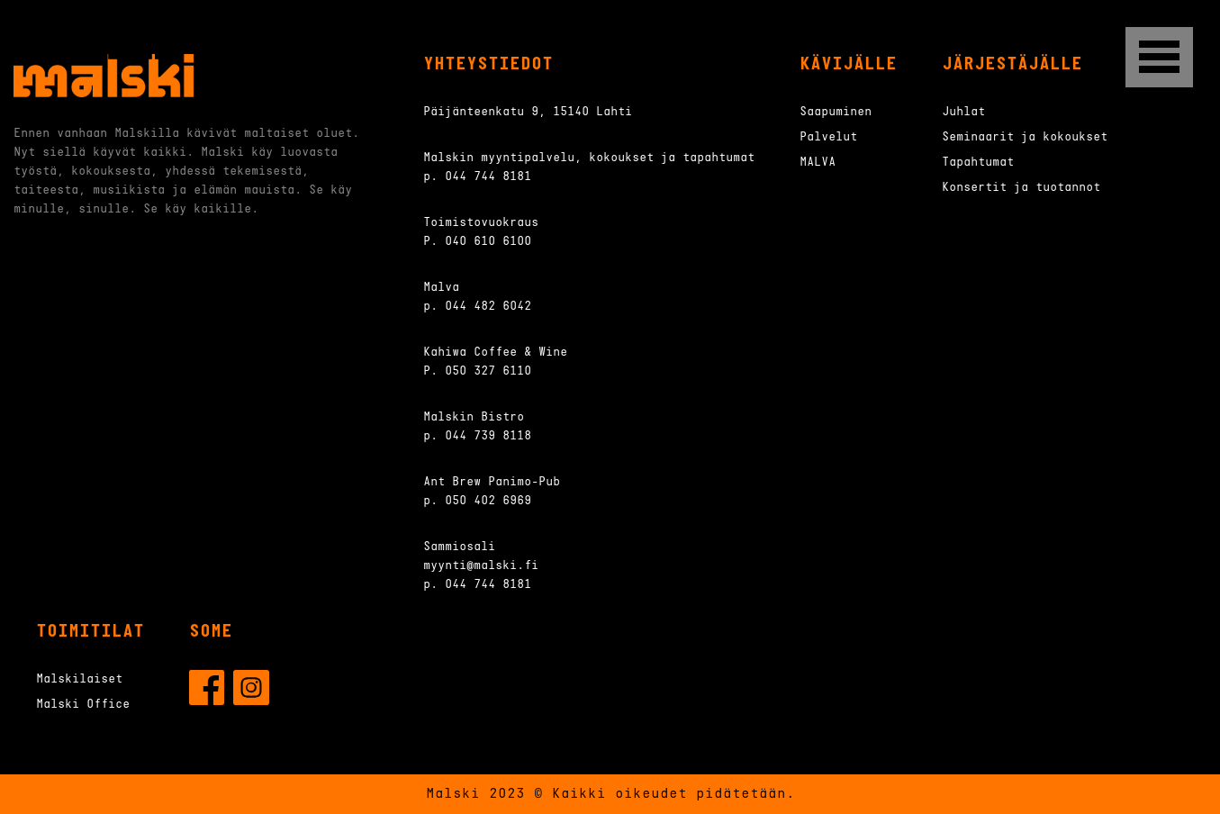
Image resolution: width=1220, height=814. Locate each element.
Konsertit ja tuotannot (1021, 187)
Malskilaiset (79, 679)
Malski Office (83, 704)
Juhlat (963, 112)
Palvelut (828, 137)
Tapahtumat (978, 162)
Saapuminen (836, 112)
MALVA (818, 162)
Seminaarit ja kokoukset (1024, 137)
